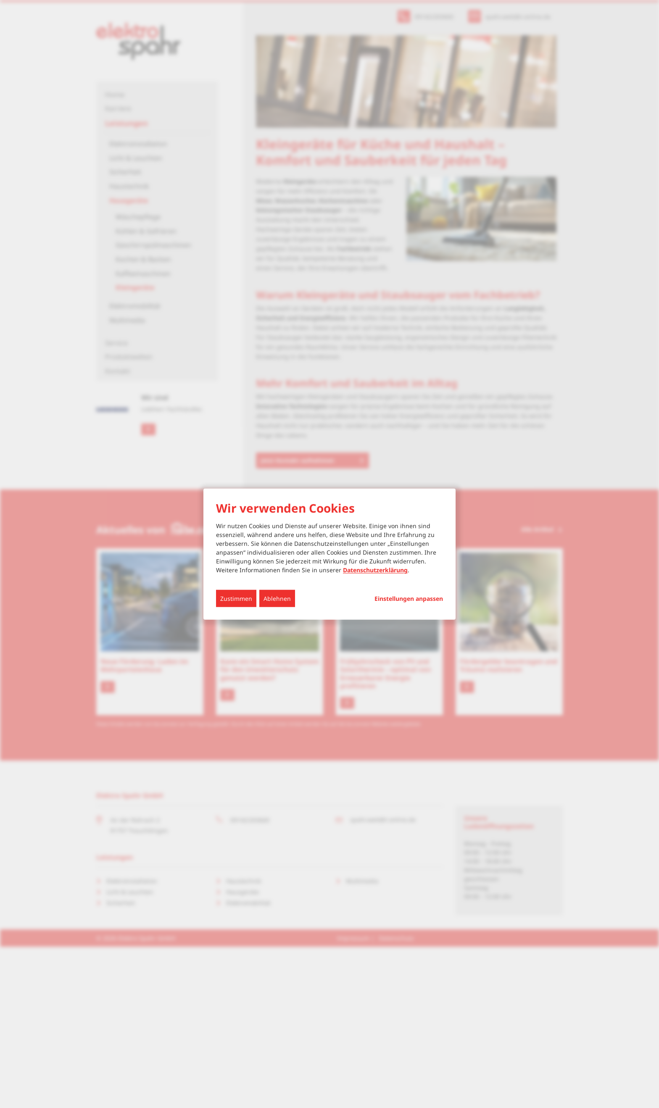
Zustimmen (236, 599)
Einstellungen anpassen (408, 599)
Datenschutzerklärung (375, 570)
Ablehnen (277, 599)
